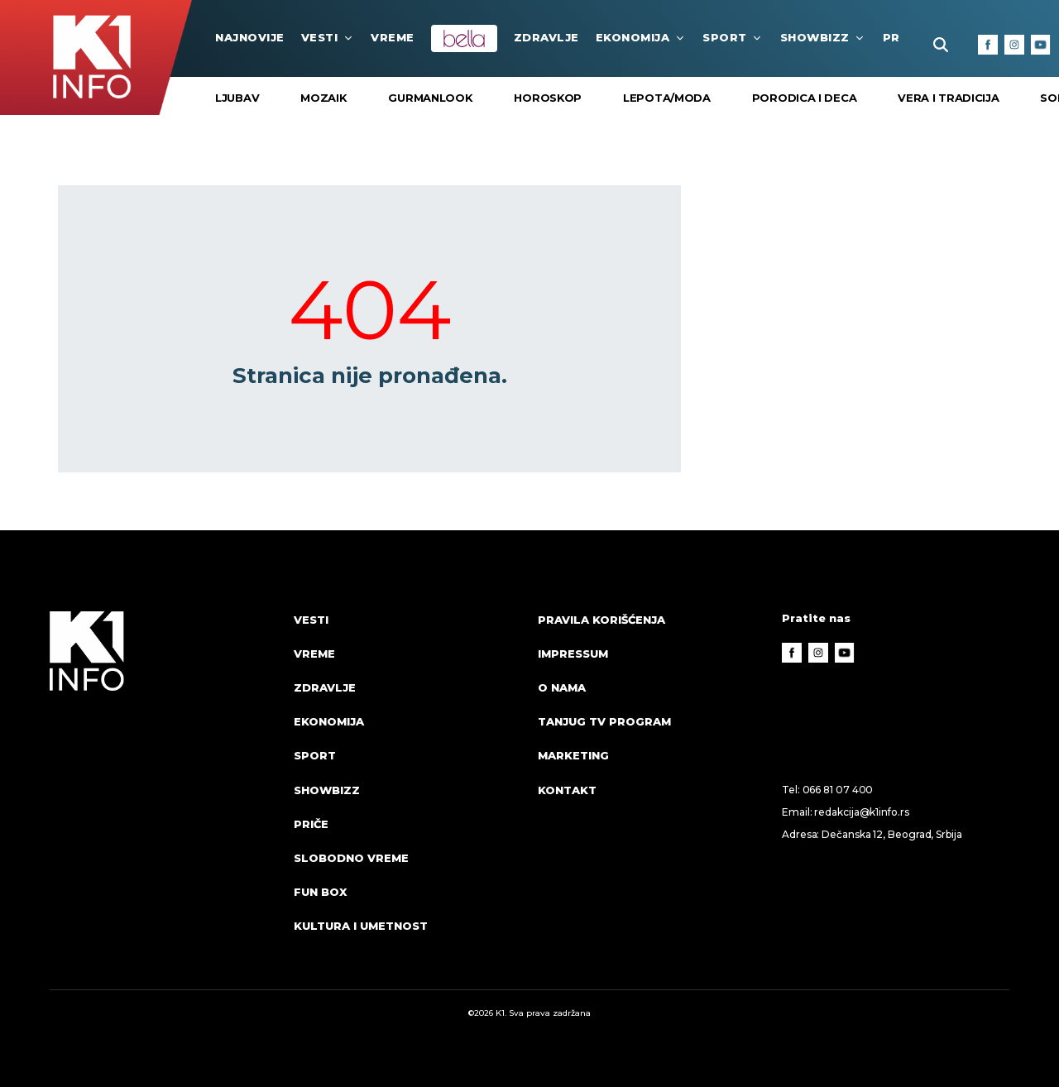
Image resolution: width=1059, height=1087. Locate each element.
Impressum (573, 653)
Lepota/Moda (667, 97)
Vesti (328, 37)
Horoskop (548, 97)
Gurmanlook (430, 97)
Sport (733, 37)
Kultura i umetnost (361, 925)
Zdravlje (546, 37)
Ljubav (237, 97)
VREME (392, 37)
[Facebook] (988, 45)
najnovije (250, 37)
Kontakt (567, 790)
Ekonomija (641, 37)
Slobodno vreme (351, 857)
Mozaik (323, 97)
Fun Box (320, 891)
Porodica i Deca (804, 97)
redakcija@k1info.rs (861, 812)
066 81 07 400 (838, 789)
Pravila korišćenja (601, 619)
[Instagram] (1014, 45)
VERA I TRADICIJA (948, 97)
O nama (562, 687)
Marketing (573, 755)
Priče (311, 824)
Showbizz (823, 37)
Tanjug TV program (604, 721)
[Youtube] (1041, 45)
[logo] (163, 788)
